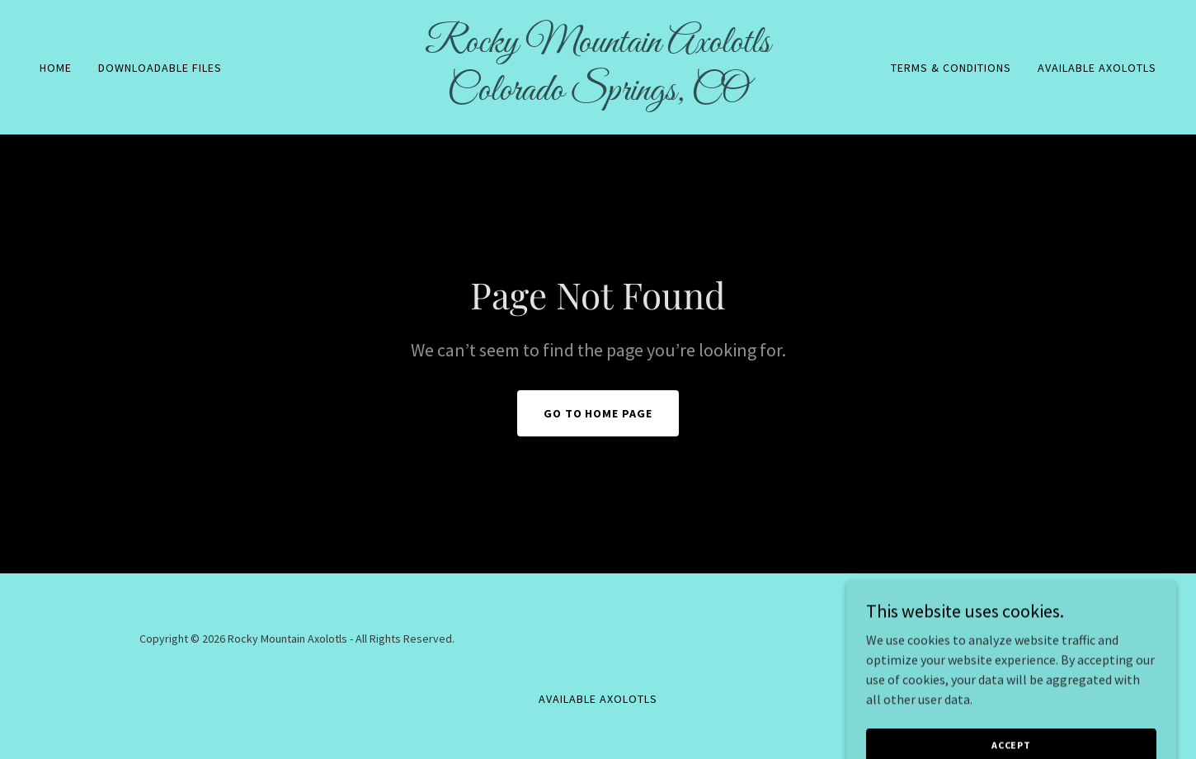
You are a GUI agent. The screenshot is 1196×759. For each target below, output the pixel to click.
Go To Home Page (598, 413)
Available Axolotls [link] (1097, 67)
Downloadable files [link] (160, 67)
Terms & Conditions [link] (951, 67)
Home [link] (56, 67)
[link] (598, 95)
